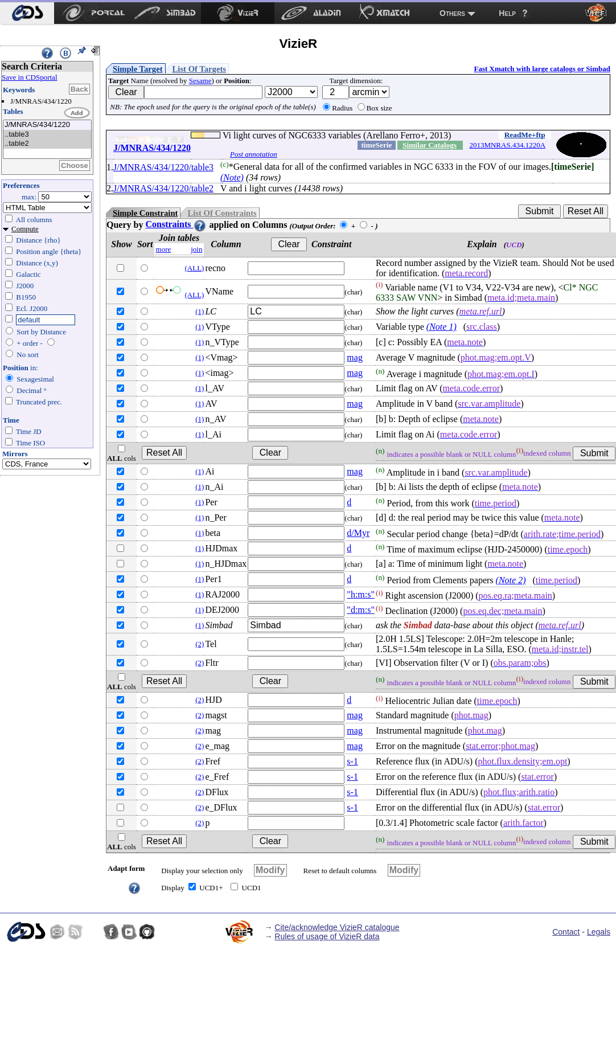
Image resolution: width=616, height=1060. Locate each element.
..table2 (47, 144)
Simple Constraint (145, 213)
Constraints (176, 224)
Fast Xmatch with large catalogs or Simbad (542, 68)
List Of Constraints (221, 213)
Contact (566, 931)
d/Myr (358, 533)
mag (355, 357)
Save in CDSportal (30, 77)
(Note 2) (511, 580)
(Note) (232, 177)
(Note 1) (441, 326)
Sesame (200, 80)
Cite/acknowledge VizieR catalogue (336, 927)
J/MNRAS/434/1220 (47, 125)
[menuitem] (27, 13)
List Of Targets (199, 68)
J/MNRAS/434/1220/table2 (163, 188)
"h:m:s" (361, 594)
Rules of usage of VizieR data (326, 936)
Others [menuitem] (452, 13)
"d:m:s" (361, 610)
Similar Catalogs (430, 145)
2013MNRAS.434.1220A (507, 145)
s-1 (352, 761)
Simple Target (138, 68)
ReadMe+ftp (524, 134)
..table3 (47, 135)
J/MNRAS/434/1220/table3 (163, 167)
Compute (25, 228)
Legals (598, 931)
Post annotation (253, 154)
